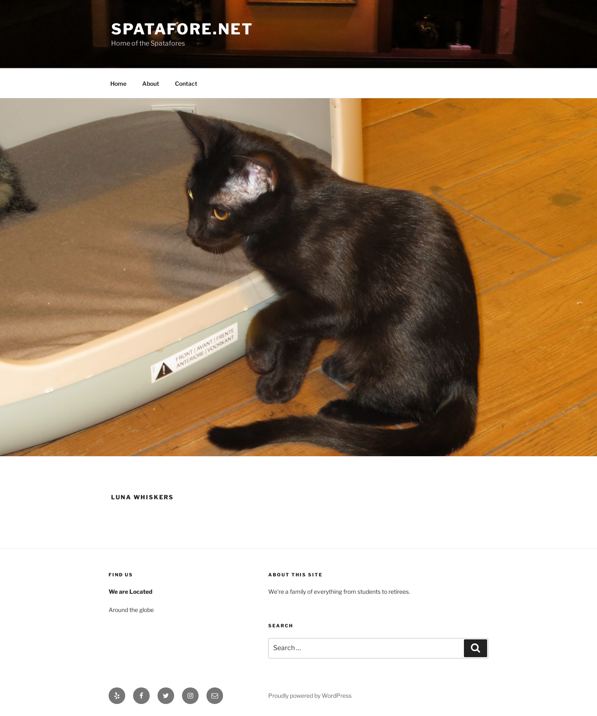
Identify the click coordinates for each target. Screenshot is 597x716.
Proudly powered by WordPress (310, 695)
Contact (186, 83)
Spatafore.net (182, 29)
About (150, 83)
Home (118, 83)
